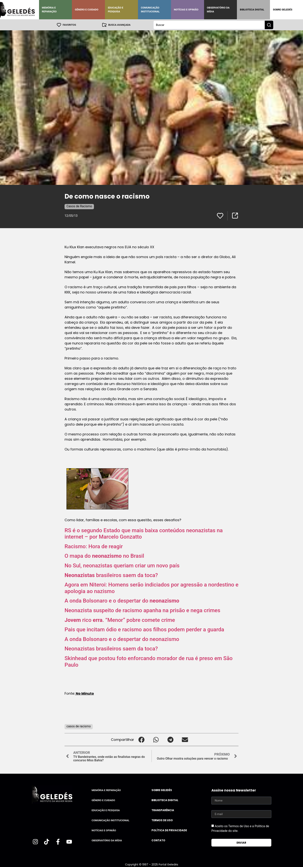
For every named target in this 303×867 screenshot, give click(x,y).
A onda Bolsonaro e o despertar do (122, 600)
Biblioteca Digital (252, 9)
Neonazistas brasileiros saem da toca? (111, 648)
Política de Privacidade (169, 830)
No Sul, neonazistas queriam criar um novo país (122, 565)
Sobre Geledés (282, 9)
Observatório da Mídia (218, 9)
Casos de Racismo (79, 206)
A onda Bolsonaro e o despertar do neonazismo (122, 639)
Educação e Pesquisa (115, 9)
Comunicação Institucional (150, 9)
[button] (141, 739)
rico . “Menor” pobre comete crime (120, 620)
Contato (158, 840)
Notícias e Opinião (186, 9)
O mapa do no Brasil (104, 555)
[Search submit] (269, 24)
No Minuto (84, 693)
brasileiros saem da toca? (111, 575)
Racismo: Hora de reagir (94, 546)
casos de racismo (78, 726)
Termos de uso (162, 820)
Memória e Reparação (49, 9)
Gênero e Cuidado (86, 9)
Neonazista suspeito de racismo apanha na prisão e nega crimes (142, 610)
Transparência (163, 810)
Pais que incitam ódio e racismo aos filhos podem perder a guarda (144, 629)
